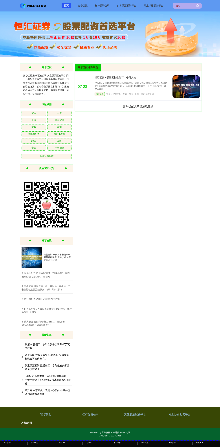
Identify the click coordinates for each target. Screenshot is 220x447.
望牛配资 (59, 120)
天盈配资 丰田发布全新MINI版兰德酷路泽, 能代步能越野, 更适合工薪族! (57, 257)
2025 (33, 141)
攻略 (59, 141)
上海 (33, 120)
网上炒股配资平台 (153, 5)
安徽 (33, 147)
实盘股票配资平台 (126, 5)
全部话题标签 (46, 156)
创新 (59, 113)
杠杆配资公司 (102, 5)
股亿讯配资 (59, 134)
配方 (33, 113)
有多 (33, 127)
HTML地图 (125, 432)
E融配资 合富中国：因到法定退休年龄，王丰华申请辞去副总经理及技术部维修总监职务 (48, 380)
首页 (66, 5)
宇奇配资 (59, 147)
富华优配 (83, 5)
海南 (59, 127)
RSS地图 (115, 432)
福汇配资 (99, 94)
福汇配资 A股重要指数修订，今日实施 (115, 77)
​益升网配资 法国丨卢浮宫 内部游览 (42, 299)
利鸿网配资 (33, 134)
